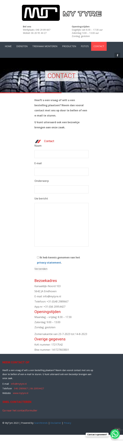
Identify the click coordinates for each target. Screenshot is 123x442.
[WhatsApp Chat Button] (115, 434)
